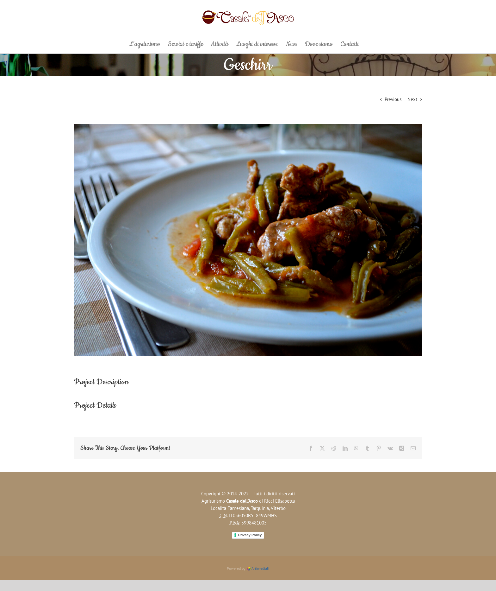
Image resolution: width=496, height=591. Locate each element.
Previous (393, 99)
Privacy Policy (250, 535)
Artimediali (257, 568)
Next (412, 99)
